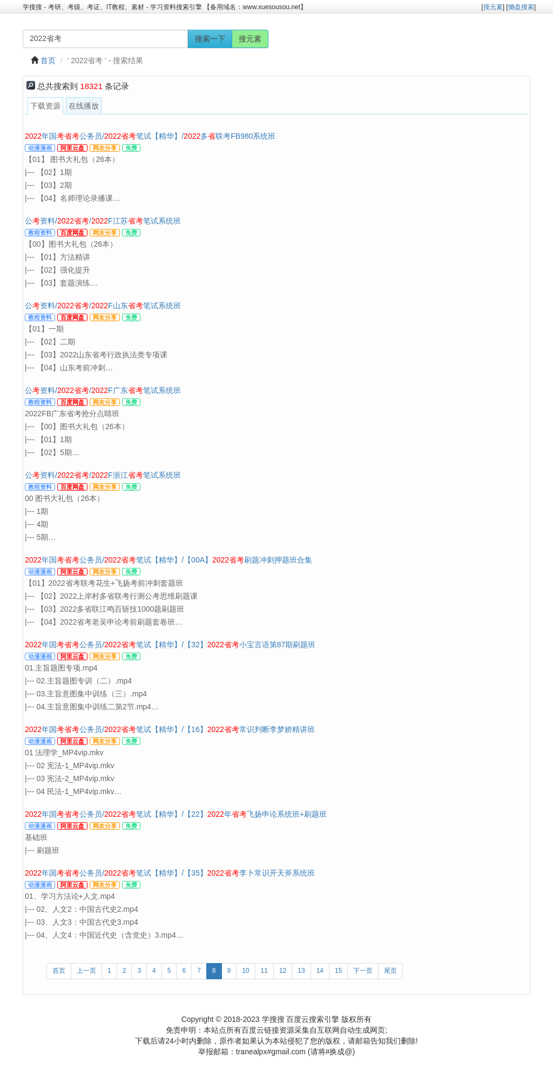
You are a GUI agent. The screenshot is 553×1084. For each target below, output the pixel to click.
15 (338, 970)
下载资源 (45, 105)
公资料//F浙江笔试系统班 (103, 475)
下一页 (363, 970)
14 (319, 970)
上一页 (86, 970)
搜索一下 (210, 39)
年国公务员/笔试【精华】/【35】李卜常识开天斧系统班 (170, 873)
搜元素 (250, 39)
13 (301, 970)
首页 (48, 60)
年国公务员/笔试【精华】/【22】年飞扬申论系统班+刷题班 (176, 814)
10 (245, 970)
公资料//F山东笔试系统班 (103, 305)
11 (264, 970)
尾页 (390, 970)
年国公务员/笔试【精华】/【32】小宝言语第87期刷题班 (170, 644)
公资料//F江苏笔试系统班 (103, 220)
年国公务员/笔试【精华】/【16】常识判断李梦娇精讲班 (170, 729)
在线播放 (84, 105)
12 (282, 970)
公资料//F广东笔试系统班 (103, 390)
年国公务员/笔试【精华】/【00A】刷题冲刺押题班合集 (168, 559)
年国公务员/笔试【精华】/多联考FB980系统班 (150, 136)
